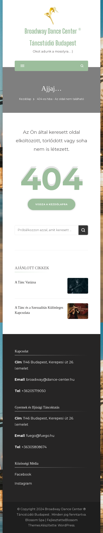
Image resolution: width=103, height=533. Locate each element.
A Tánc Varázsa (25, 282)
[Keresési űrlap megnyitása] (82, 66)
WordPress (66, 525)
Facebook (23, 474)
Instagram (23, 483)
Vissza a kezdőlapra (51, 204)
